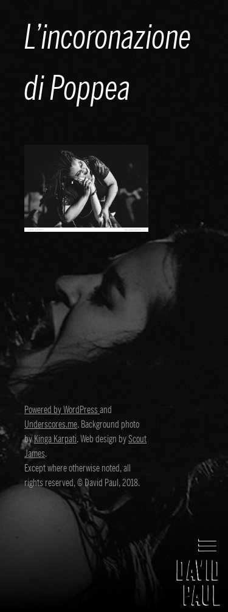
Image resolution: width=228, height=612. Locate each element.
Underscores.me (50, 424)
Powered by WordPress (62, 410)
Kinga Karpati (55, 439)
